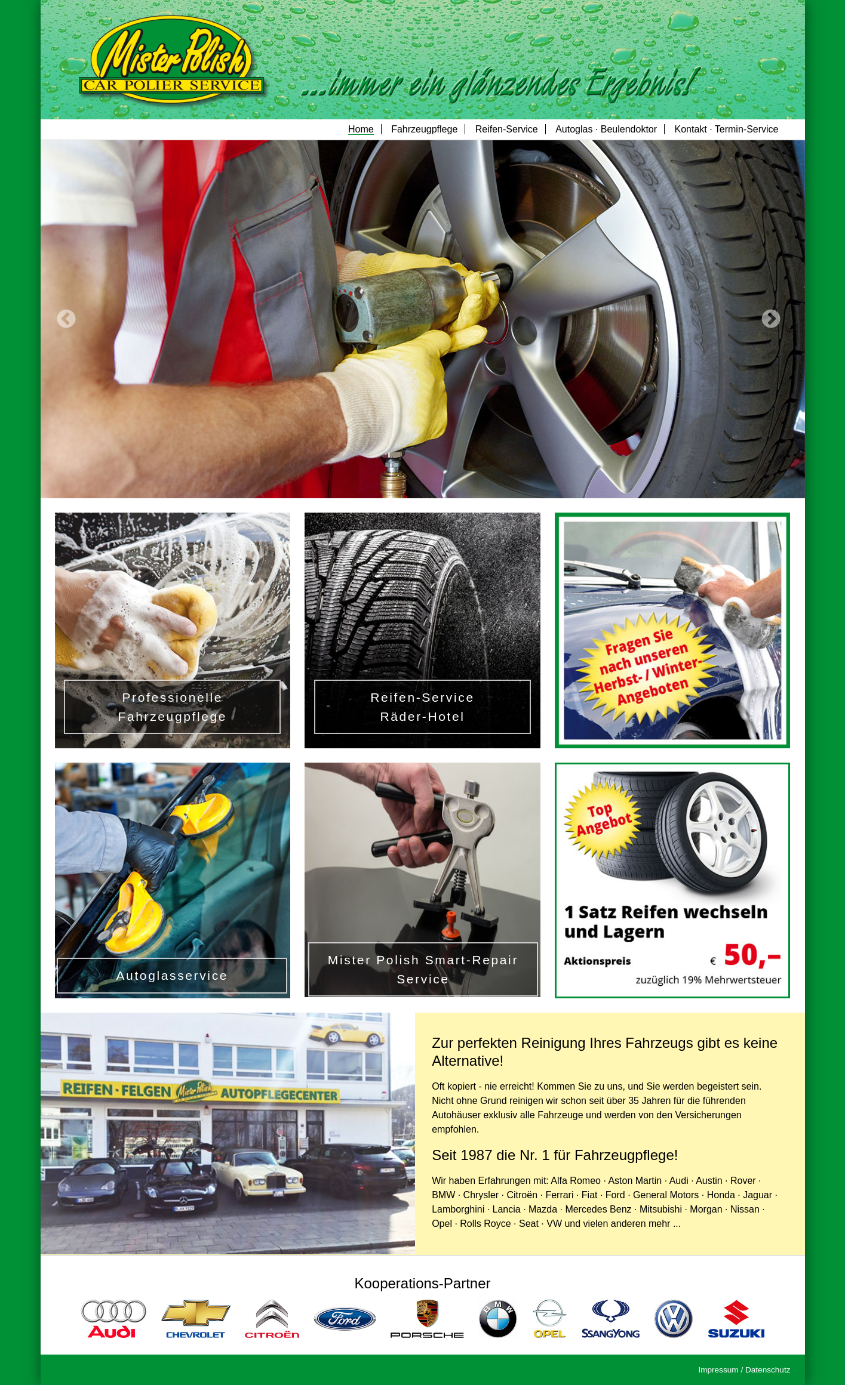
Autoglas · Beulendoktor (606, 129)
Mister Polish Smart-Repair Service (423, 969)
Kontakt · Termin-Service (727, 129)
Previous (66, 319)
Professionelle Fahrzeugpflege (172, 706)
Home (361, 129)
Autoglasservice (172, 975)
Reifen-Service (506, 129)
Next (770, 319)
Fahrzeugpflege (424, 129)
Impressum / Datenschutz (744, 1369)
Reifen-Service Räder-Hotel (422, 706)
